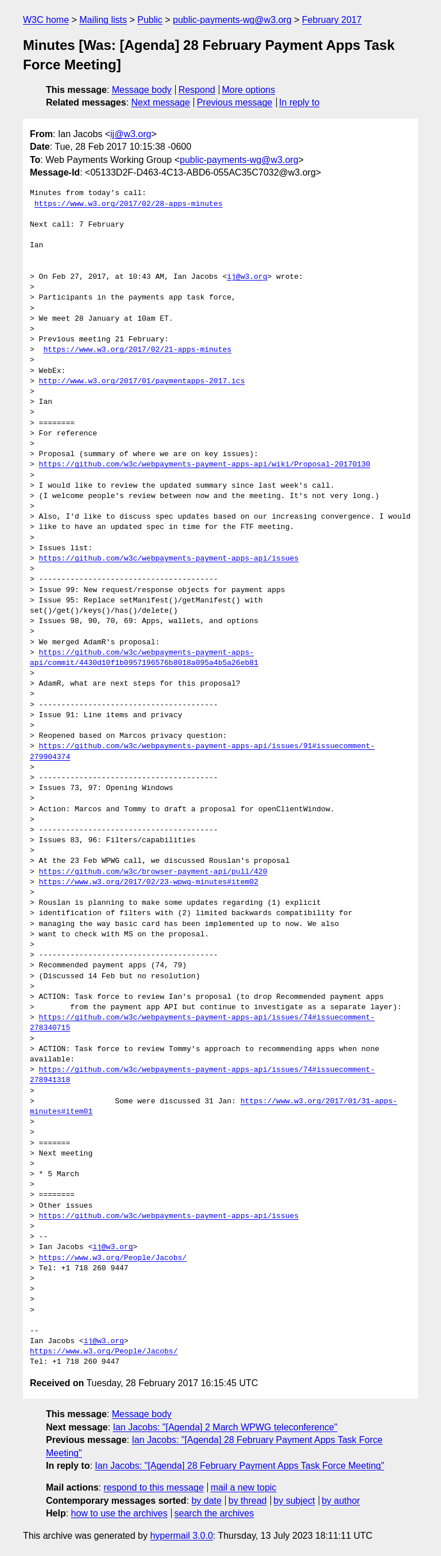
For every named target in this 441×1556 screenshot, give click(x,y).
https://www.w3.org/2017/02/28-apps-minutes (128, 204)
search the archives (214, 1513)
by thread (248, 1501)
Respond (197, 90)
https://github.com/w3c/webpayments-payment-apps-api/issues (169, 559)
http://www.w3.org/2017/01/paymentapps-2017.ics (142, 381)
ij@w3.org (130, 134)
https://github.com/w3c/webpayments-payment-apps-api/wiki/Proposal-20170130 (204, 465)
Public (150, 20)
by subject (294, 1501)
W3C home (46, 20)
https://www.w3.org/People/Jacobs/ (113, 1258)
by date (206, 1501)
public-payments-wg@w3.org (232, 20)
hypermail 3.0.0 (181, 1536)
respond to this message (153, 1487)
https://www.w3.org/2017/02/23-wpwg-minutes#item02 (148, 882)
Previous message (235, 102)
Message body (142, 90)
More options (249, 90)
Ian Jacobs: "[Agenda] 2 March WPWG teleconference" (225, 1427)
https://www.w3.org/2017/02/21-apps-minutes (137, 350)
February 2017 (332, 20)
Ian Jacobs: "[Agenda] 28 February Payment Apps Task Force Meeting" (239, 1466)
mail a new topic (244, 1487)
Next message (160, 102)
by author (341, 1501)
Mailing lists (103, 20)
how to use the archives (119, 1513)
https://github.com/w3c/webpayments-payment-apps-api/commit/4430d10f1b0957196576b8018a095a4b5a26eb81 (144, 658)
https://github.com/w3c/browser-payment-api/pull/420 (153, 872)
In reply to (299, 102)
